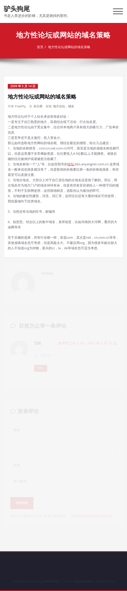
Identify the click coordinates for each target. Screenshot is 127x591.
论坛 (71, 164)
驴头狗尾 (17, 8)
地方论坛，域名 (63, 106)
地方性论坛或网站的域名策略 (71, 47)
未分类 (37, 106)
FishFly (20, 106)
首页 (42, 47)
